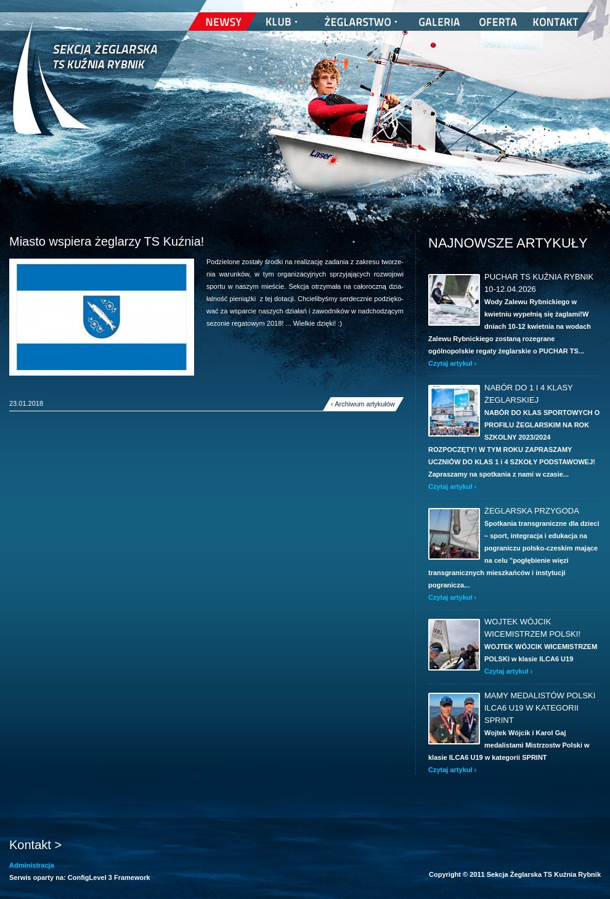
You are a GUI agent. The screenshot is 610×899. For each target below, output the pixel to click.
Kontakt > (35, 845)
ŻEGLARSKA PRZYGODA (531, 510)
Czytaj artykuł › (452, 363)
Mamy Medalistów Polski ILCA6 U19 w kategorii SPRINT (539, 708)
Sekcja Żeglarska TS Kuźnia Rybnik (84, 86)
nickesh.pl (587, 887)
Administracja (31, 865)
